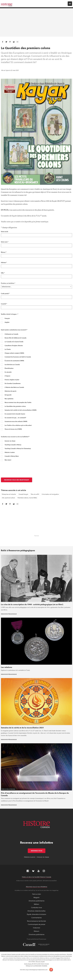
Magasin (36, 897)
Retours (36, 931)
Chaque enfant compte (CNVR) (14, 353)
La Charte (7, 349)
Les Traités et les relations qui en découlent (18, 425)
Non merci (7, 460)
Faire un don (36, 894)
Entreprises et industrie (9, 494)
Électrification (8, 368)
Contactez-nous (36, 907)
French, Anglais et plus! (11, 380)
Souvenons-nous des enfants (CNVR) (15, 421)
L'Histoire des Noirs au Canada (14, 387)
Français (7, 318)
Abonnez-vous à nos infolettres (36, 887)
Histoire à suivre (9, 452)
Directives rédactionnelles (36, 911)
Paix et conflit (35, 494)
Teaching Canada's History (12, 445)
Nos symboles (8, 399)
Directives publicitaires (36, 901)
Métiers (36, 904)
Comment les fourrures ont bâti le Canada (17, 357)
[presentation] (15, 470)
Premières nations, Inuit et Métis (27, 498)
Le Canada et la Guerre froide (13, 341)
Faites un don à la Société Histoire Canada (36, 877)
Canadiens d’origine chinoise (13, 345)
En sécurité (8, 372)
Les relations (6, 667)
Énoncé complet (40, 961)
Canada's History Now (11, 456)
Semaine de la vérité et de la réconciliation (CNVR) (20, 410)
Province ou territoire (8, 283)
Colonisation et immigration (50, 494)
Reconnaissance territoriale (36, 921)
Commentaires (36, 918)
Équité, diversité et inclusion (36, 914)
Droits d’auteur (28, 964)
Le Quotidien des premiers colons (15, 406)
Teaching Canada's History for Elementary (17, 448)
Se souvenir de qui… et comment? (15, 418)
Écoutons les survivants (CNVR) (14, 360)
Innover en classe (9, 441)
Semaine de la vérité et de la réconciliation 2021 (22, 728)
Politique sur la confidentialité (33, 965)
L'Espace (7, 376)
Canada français (23, 494)
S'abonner (36, 928)
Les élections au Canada (12, 364)
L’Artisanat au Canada (11, 334)
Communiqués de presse (36, 924)
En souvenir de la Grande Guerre (14, 414)
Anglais (6, 322)
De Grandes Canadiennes (12, 383)
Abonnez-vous (38, 850)
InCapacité (7, 395)
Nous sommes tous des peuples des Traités (17, 402)
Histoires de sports (10, 391)
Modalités (44, 965)
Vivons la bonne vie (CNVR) (13, 429)
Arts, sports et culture (8, 498)
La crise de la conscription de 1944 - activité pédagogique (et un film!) (32, 604)
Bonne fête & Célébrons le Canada (15, 338)
